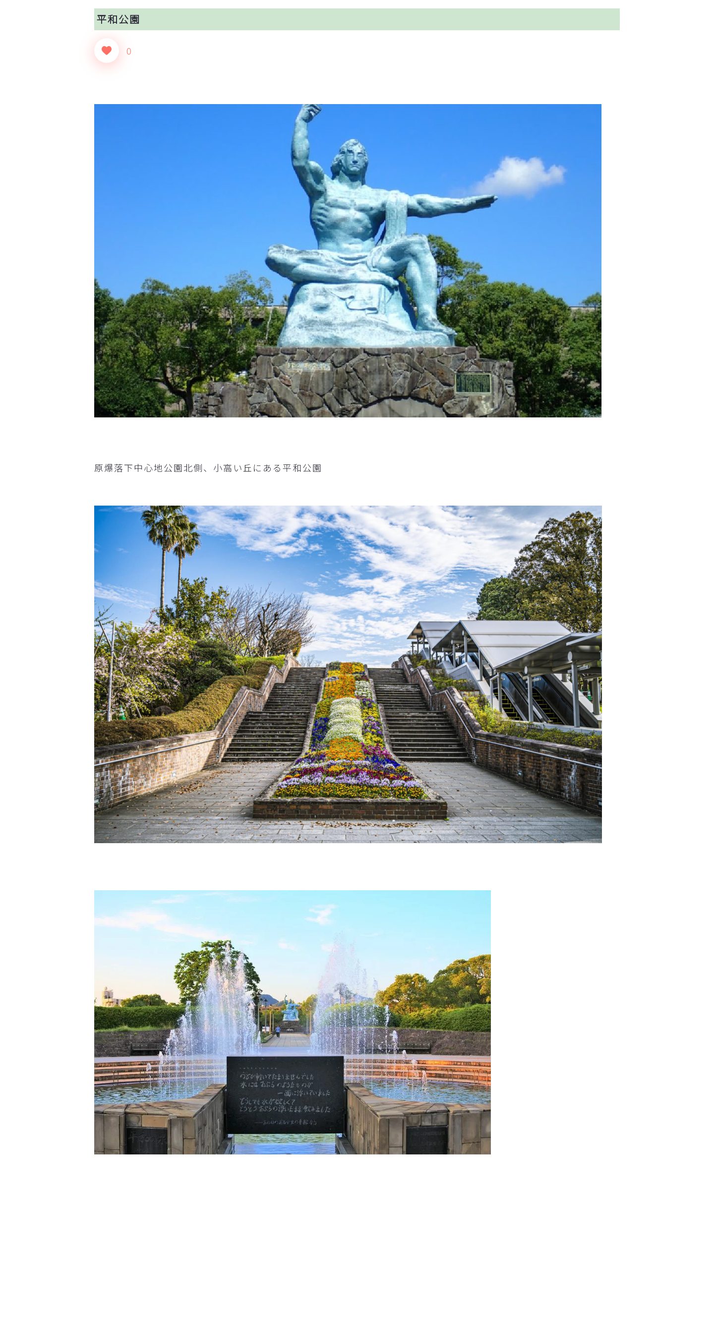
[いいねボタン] (106, 50)
